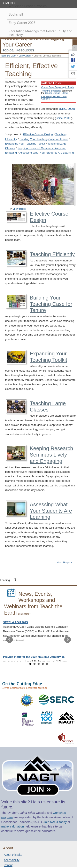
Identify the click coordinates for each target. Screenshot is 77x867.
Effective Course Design (38, 134)
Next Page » (64, 562)
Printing (8, 865)
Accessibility (11, 860)
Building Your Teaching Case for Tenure (44, 139)
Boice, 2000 (63, 118)
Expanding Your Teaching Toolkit (25, 143)
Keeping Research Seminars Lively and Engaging (51, 454)
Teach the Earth (8, 55)
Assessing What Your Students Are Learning (46, 152)
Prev (9, 639)
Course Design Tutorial (56, 93)
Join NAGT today (55, 822)
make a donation (12, 826)
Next (67, 639)
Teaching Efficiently (52, 254)
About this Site (13, 854)
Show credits (18, 209)
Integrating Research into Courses (54, 97)
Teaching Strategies (51, 90)
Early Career (25, 55)
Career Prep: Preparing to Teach (57, 87)
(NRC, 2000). (67, 108)
